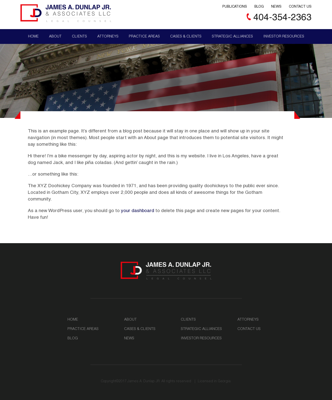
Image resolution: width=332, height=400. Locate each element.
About (55, 36)
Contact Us (300, 7)
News (276, 7)
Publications (234, 7)
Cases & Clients (185, 36)
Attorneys (107, 36)
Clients (79, 36)
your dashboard (137, 211)
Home (33, 36)
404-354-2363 (282, 18)
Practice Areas (144, 36)
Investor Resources (283, 36)
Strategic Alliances (232, 36)
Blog (259, 7)
